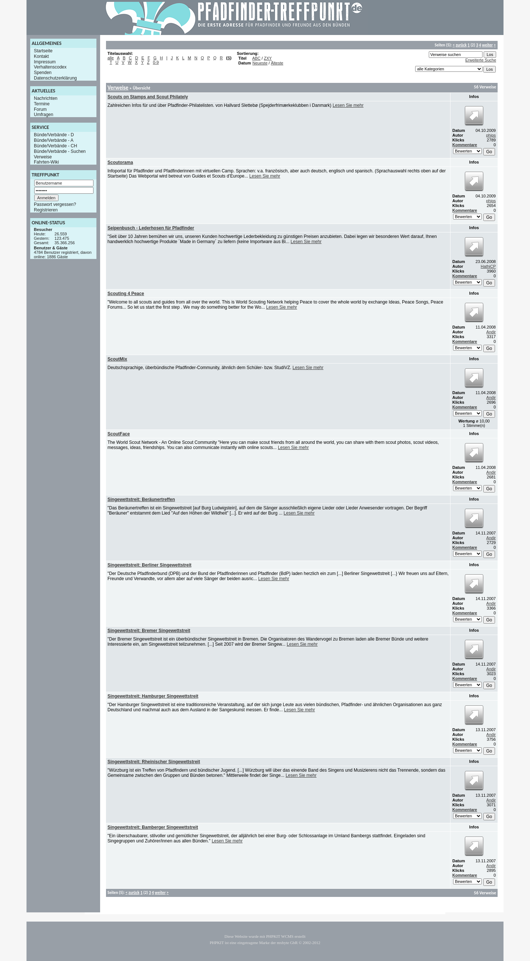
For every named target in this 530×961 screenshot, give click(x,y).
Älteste (277, 63)
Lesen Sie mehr (348, 105)
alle (110, 58)
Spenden (43, 72)
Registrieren (46, 210)
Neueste (260, 63)
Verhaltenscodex (50, 67)
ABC (256, 58)
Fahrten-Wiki (46, 162)
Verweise (43, 156)
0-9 (156, 62)
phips (491, 135)
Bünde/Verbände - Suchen (60, 151)
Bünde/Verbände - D (54, 134)
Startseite (43, 50)
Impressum (45, 61)
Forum (40, 109)
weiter (487, 45)
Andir (491, 332)
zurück (461, 45)
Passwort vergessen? (55, 204)
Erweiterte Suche (480, 60)
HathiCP (488, 266)
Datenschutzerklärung (55, 78)
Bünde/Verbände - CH (55, 145)
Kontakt (41, 56)
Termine (42, 103)
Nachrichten (45, 98)
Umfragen (43, 114)
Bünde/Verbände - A (53, 140)
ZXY (268, 58)
